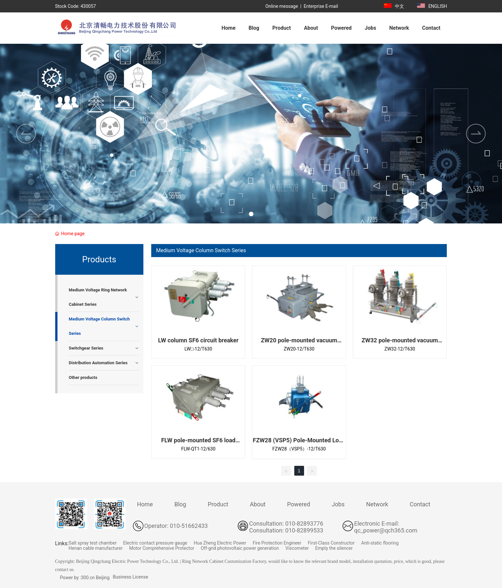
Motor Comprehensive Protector (161, 548)
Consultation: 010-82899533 (286, 530)
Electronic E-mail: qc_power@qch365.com (385, 527)
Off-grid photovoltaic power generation (240, 548)
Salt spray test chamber (93, 543)
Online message (282, 6)
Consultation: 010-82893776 (286, 523)
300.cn (88, 577)
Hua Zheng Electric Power (220, 543)
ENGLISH (437, 6)
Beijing (103, 577)
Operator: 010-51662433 (176, 525)
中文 (399, 6)
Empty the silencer (334, 548)
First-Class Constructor (331, 543)
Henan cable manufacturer (95, 548)
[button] (251, 214)
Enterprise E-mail (321, 6)
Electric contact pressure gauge (155, 543)
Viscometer (297, 548)
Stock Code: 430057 (75, 6)
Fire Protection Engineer (277, 543)
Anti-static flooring (380, 543)
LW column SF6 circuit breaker (198, 340)
